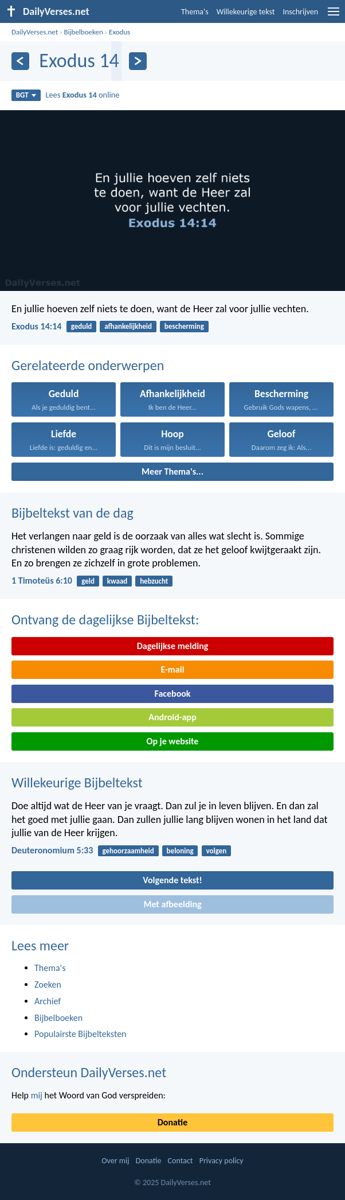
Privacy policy (221, 1161)
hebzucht (154, 581)
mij (36, 1095)
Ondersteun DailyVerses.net (88, 1072)
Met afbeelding (172, 904)
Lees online (82, 95)
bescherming (184, 326)
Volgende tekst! (172, 880)
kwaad (117, 581)
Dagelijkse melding (173, 645)
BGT (26, 95)
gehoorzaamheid (128, 850)
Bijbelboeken (83, 32)
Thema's (195, 12)
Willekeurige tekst (246, 12)
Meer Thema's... (172, 471)
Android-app (172, 717)
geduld (81, 326)
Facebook (172, 693)
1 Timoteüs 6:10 (41, 580)
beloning (180, 850)
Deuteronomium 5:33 (52, 850)
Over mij (115, 1161)
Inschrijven (300, 12)
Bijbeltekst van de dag (72, 512)
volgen (216, 850)
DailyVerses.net (34, 32)
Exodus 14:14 (36, 326)
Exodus (119, 32)
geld (88, 581)
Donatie (172, 1122)
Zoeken (47, 984)
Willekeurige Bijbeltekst (77, 782)
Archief (47, 1001)
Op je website (173, 741)
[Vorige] (20, 61)
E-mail (172, 669)
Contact (180, 1161)
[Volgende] (138, 61)
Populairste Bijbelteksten (80, 1033)
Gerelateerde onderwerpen (87, 365)
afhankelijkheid (128, 326)
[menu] (333, 16)
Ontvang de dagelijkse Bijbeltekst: (105, 619)
